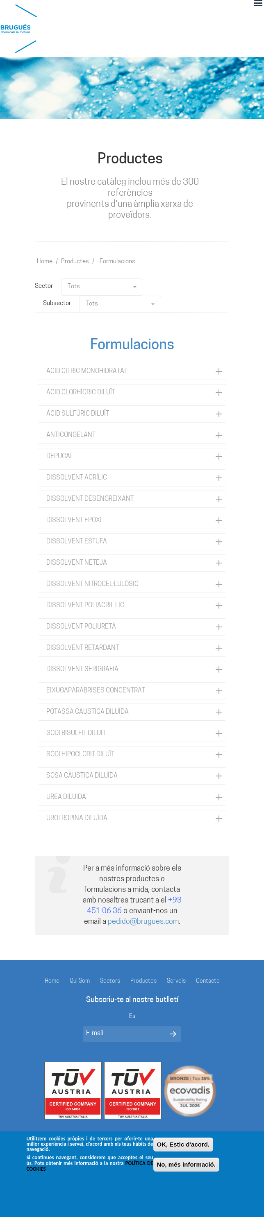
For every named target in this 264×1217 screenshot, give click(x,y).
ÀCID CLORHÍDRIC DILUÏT (80, 392)
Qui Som (80, 981)
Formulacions (117, 262)
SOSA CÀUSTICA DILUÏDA (82, 776)
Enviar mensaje (173, 1034)
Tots (102, 287)
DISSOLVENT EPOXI (74, 520)
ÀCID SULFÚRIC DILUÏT (77, 414)
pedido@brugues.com (143, 922)
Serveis (176, 981)
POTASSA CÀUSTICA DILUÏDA (87, 712)
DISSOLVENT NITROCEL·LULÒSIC (92, 584)
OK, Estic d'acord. (183, 1150)
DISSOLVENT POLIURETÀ (81, 627)
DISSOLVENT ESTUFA (76, 541)
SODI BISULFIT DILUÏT (76, 733)
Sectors (110, 981)
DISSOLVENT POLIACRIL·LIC (85, 605)
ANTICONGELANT (71, 435)
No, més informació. (186, 1170)
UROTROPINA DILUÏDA (76, 818)
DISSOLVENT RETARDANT (82, 648)
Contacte (208, 981)
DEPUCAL (59, 456)
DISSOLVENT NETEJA (76, 563)
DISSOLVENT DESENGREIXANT (90, 499)
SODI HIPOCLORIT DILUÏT (80, 754)
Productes (75, 262)
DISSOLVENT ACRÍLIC (76, 478)
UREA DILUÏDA (66, 797)
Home (44, 262)
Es (132, 1016)
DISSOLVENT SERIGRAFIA (82, 669)
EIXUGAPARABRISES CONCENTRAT (95, 691)
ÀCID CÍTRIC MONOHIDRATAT (86, 371)
